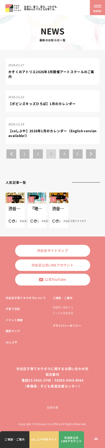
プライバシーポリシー (67, 326)
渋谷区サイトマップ (52, 250)
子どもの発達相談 (63, 313)
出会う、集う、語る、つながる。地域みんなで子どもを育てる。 (41, 8)
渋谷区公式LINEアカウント (52, 265)
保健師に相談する (63, 307)
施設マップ (13, 331)
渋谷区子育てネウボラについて (26, 298)
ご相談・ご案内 (63, 298)
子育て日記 (13, 309)
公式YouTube (52, 279)
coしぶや (11, 342)
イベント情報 (14, 320)
